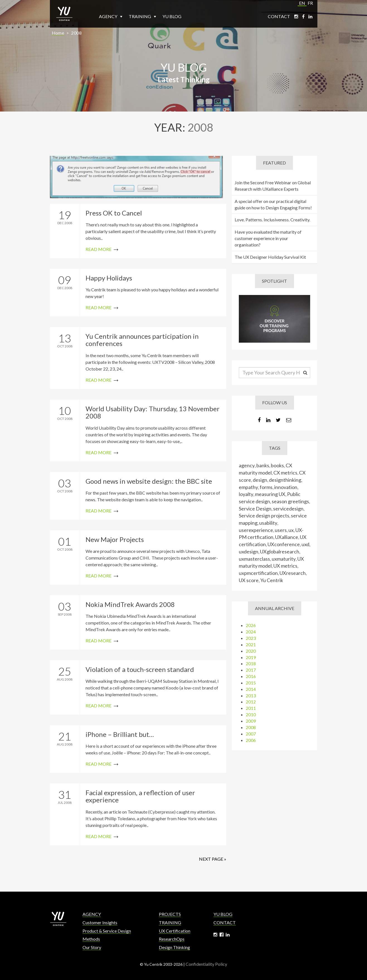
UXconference (285, 544)
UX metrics (287, 566)
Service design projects (266, 515)
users (283, 530)
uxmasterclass (256, 559)
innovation (287, 487)
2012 (253, 701)
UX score (251, 580)
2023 (253, 638)
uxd (307, 544)
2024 (253, 631)
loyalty (248, 494)
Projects (170, 914)
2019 (253, 657)
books (279, 465)
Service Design (257, 508)
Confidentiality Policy (206, 964)
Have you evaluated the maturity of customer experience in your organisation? (270, 238)
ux (293, 530)
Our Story (91, 947)
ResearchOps (171, 939)
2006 (253, 740)
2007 (253, 733)
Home (58, 32)
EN (302, 3)
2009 (253, 720)
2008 (76, 32)
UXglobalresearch (281, 551)
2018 (253, 663)
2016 (253, 676)
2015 (253, 682)
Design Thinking (174, 947)
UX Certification (174, 930)
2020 (253, 651)
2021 (253, 644)
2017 (253, 669)
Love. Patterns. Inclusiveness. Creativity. (274, 219)
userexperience (258, 530)
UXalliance (288, 537)
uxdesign (250, 551)
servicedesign (290, 508)
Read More (136, 231)
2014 (253, 689)
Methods (91, 939)
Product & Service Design (106, 930)
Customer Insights (99, 922)
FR (310, 3)
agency (249, 465)
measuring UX (272, 494)
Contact (279, 16)
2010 (253, 714)
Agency (110, 16)
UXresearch (294, 573)
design (262, 480)
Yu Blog (171, 16)
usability (270, 523)
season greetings (292, 501)
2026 (253, 625)
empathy (250, 487)
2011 (253, 708)
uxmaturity (286, 559)
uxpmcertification (260, 573)
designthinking (287, 480)
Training (142, 16)
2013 (253, 695)
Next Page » (210, 859)
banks (264, 465)
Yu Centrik (273, 580)
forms (268, 487)
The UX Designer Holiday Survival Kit (272, 257)
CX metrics (287, 473)
